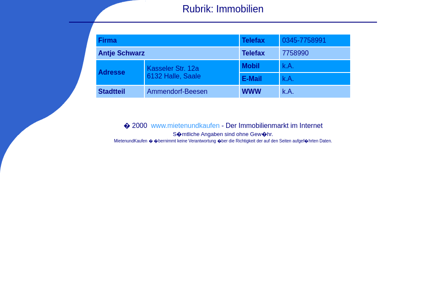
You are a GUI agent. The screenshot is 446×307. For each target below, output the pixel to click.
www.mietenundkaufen (185, 125)
